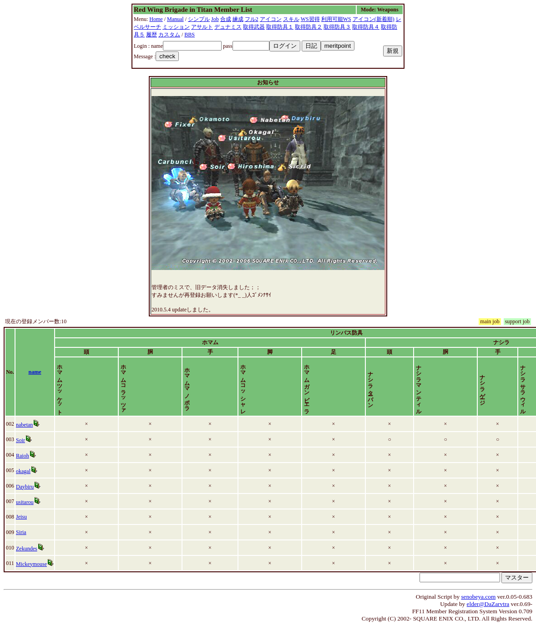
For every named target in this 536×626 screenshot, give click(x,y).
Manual (175, 19)
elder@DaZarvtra (488, 604)
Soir (20, 440)
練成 (238, 19)
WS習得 (310, 19)
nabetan (24, 425)
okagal (23, 471)
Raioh (22, 456)
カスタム (169, 34)
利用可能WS (336, 19)
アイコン (271, 19)
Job (215, 19)
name (35, 372)
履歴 (151, 34)
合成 (225, 19)
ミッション (176, 27)
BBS (189, 34)
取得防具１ (279, 27)
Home (155, 19)
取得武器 (254, 27)
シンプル (199, 19)
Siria (21, 532)
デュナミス (228, 27)
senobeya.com (478, 596)
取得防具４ (365, 27)
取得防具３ (337, 27)
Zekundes (26, 548)
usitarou (25, 502)
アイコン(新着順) (373, 19)
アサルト (202, 27)
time (524, 372)
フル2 (251, 19)
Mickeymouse (31, 564)
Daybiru (25, 486)
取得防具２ (308, 27)
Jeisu (21, 517)
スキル (291, 19)
